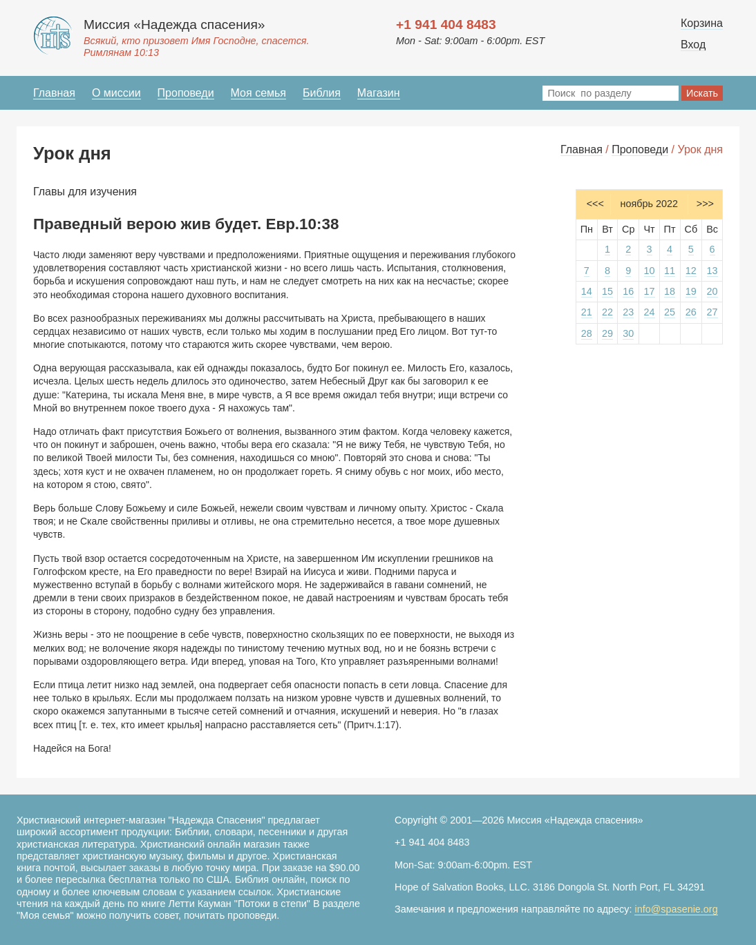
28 (586, 333)
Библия (322, 93)
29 (607, 333)
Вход (693, 44)
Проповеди (186, 93)
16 (628, 291)
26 (691, 312)
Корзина (702, 23)
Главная (54, 93)
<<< (595, 203)
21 (586, 312)
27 (712, 312)
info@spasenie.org (675, 909)
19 (691, 291)
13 (712, 270)
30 (628, 333)
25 (669, 312)
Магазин (378, 93)
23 (628, 312)
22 (607, 312)
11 (669, 270)
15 (607, 291)
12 (691, 270)
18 (669, 291)
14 (586, 291)
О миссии (116, 93)
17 (649, 291)
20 (712, 291)
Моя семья (258, 93)
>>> (705, 203)
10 (649, 270)
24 (649, 312)
